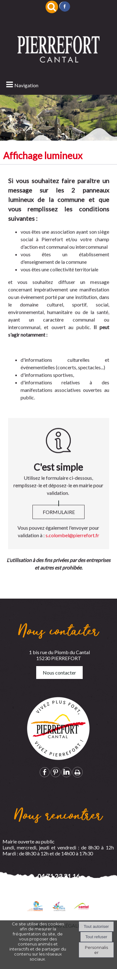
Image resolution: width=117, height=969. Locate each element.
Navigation (26, 85)
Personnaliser (96, 950)
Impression (77, 772)
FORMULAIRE (59, 522)
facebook (45, 772)
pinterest (56, 772)
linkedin (66, 772)
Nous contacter (59, 673)
